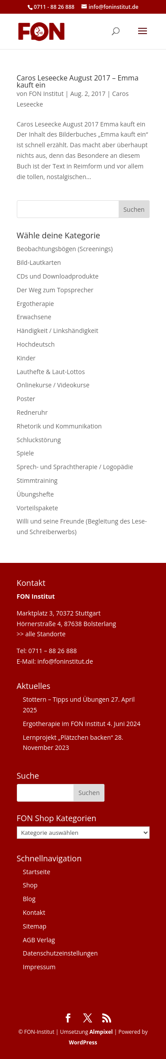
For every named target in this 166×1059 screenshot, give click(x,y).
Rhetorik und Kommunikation (59, 426)
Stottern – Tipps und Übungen (66, 699)
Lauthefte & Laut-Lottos (51, 371)
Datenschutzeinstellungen (60, 953)
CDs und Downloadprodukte (58, 276)
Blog (29, 899)
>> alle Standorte (41, 634)
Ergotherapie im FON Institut (64, 723)
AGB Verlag (39, 940)
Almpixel (101, 1032)
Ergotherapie (35, 303)
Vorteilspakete (37, 508)
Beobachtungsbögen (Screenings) (65, 249)
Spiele (25, 453)
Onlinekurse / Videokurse (53, 385)
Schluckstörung (39, 440)
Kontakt (34, 912)
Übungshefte (35, 494)
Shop (30, 885)
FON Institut (46, 93)
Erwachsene (34, 317)
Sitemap (34, 926)
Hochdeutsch (36, 344)
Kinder (26, 358)
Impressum (39, 967)
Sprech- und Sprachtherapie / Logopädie (75, 467)
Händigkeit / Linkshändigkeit (57, 330)
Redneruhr (32, 412)
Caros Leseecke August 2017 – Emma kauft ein (78, 81)
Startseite (36, 872)
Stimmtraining (37, 480)
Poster (26, 398)
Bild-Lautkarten (39, 262)
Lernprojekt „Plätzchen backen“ (68, 737)
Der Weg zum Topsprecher (55, 290)
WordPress (83, 1042)
